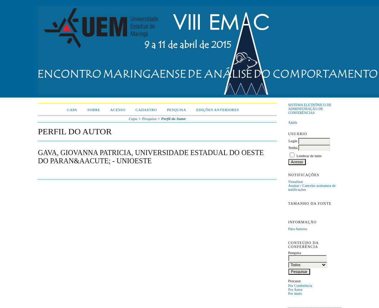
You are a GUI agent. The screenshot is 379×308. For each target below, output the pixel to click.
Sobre (93, 110)
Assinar (293, 186)
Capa (72, 110)
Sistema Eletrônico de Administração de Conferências (310, 109)
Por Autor (295, 290)
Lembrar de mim (309, 156)
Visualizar (295, 182)
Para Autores (297, 229)
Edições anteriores (217, 110)
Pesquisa (176, 110)
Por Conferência (300, 286)
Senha (292, 148)
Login (292, 141)
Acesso (118, 110)
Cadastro (146, 110)
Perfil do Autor (173, 118)
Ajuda (292, 122)
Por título (295, 293)
